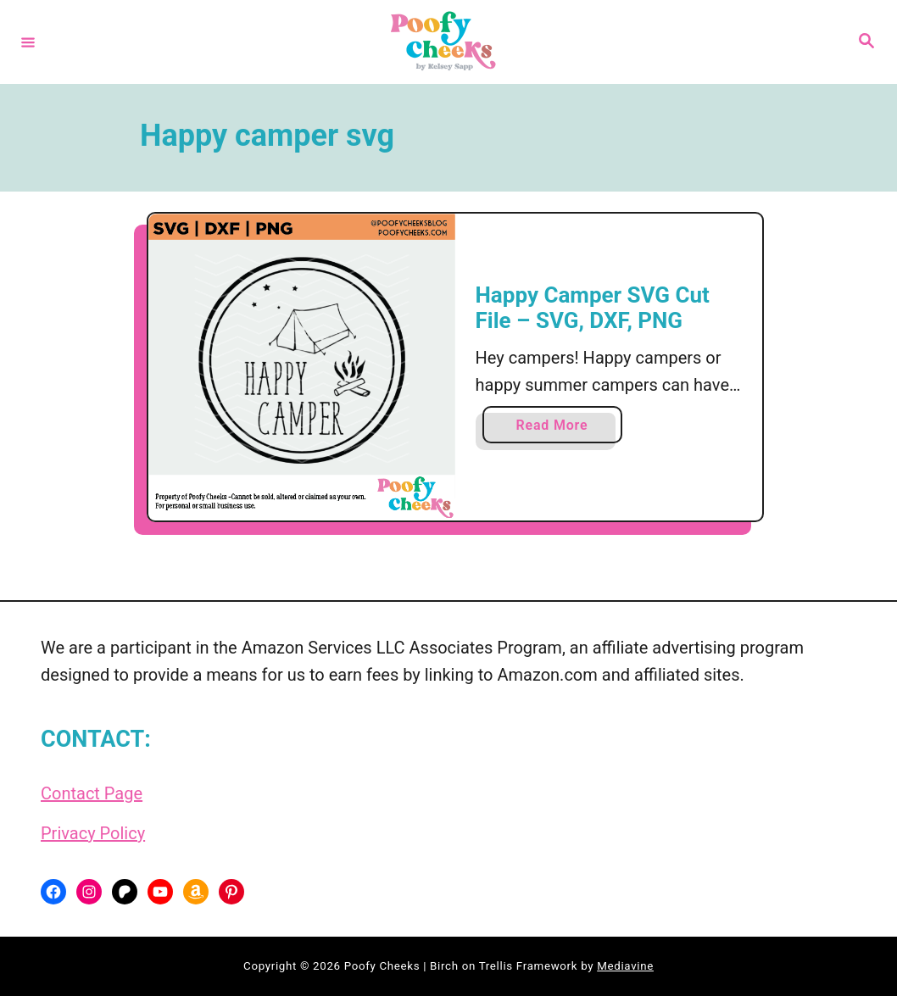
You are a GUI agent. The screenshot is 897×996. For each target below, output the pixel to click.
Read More (558, 428)
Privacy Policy (93, 833)
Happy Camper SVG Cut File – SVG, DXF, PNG (593, 307)
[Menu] (28, 41)
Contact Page (91, 793)
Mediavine (625, 966)
